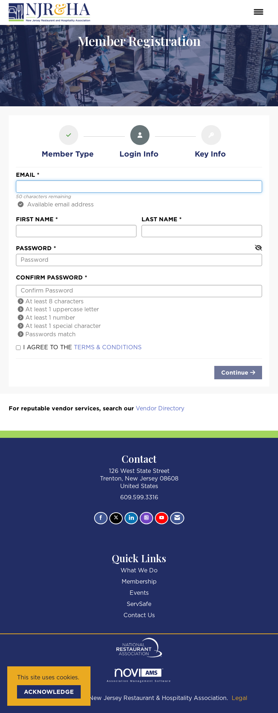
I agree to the (79, 347)
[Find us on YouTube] (161, 518)
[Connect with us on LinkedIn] (131, 518)
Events (139, 593)
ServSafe (139, 604)
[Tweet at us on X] (116, 518)
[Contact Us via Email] (177, 518)
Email (25, 174)
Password (34, 248)
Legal (239, 698)
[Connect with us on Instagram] (146, 518)
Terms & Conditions (108, 347)
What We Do (139, 570)
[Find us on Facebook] (101, 518)
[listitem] (67, 143)
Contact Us (139, 615)
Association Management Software (139, 675)
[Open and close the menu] (182, 12)
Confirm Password (49, 277)
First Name (35, 219)
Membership (139, 582)
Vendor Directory (160, 408)
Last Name (159, 219)
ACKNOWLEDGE (49, 691)
